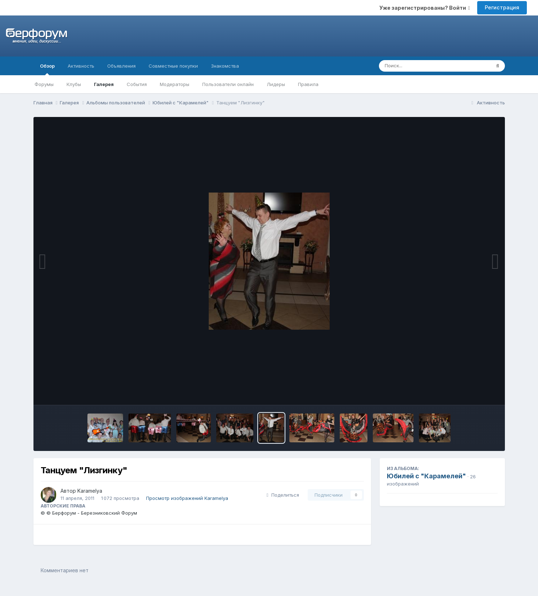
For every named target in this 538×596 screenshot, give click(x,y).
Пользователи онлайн (228, 84)
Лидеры (276, 84)
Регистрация (502, 7)
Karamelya (89, 491)
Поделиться (283, 495)
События (137, 84)
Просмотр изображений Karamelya (187, 498)
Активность (81, 66)
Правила (308, 84)
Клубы (74, 84)
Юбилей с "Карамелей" (426, 476)
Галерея (104, 84)
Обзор (47, 69)
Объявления (121, 66)
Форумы (44, 84)
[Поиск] (421, 66)
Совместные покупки (173, 66)
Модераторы (174, 84)
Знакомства (225, 66)
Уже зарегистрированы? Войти (424, 8)
